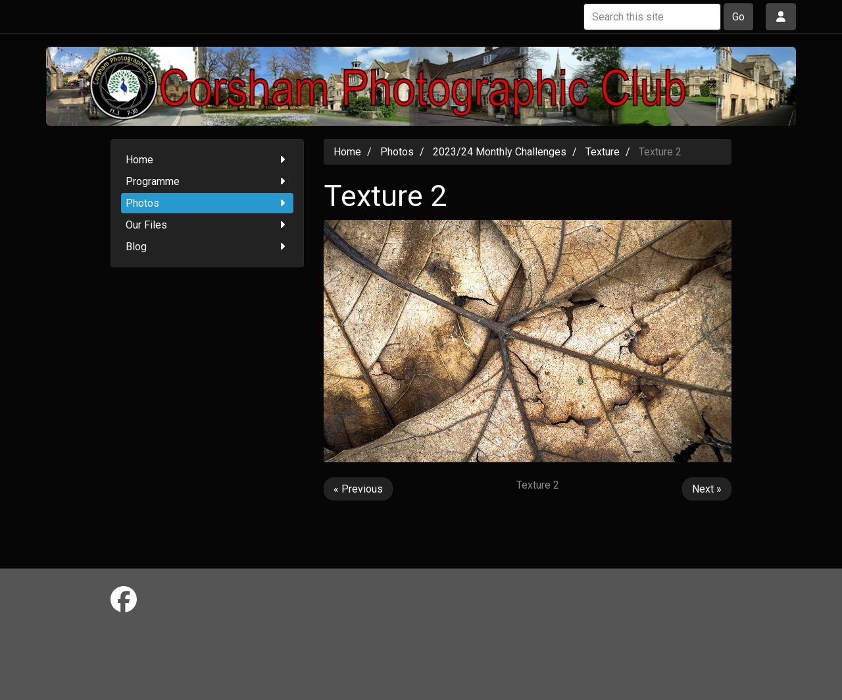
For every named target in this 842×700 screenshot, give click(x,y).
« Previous (358, 489)
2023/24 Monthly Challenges (499, 152)
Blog (207, 246)
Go (738, 17)
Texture (602, 152)
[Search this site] (652, 16)
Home (207, 159)
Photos (207, 203)
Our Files (207, 224)
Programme (207, 181)
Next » (707, 489)
